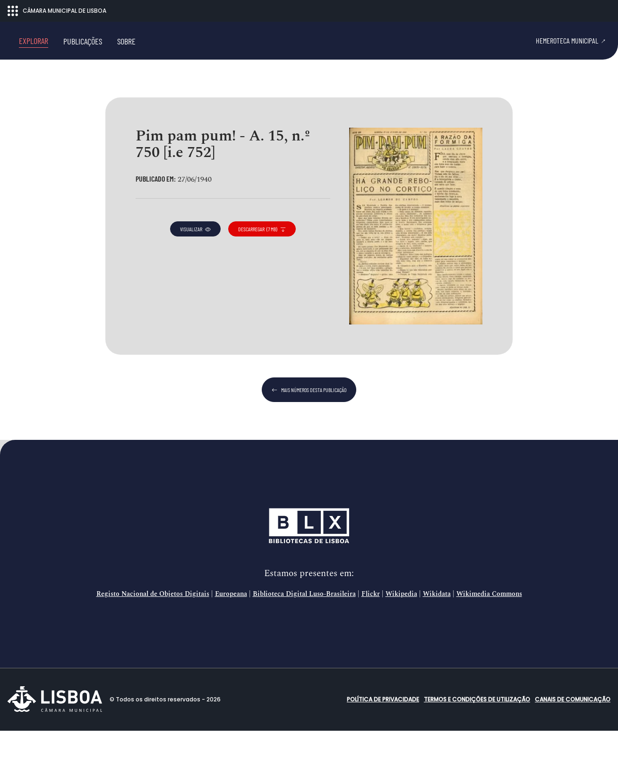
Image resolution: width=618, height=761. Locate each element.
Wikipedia (401, 624)
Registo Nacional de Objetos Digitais (152, 624)
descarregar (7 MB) (262, 259)
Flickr (370, 624)
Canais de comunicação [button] (572, 730)
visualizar (195, 259)
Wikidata (437, 624)
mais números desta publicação (309, 420)
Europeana (231, 624)
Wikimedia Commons (489, 624)
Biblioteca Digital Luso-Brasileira (304, 624)
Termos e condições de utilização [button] (477, 730)
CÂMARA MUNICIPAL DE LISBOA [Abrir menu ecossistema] (57, 11)
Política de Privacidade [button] (383, 730)
